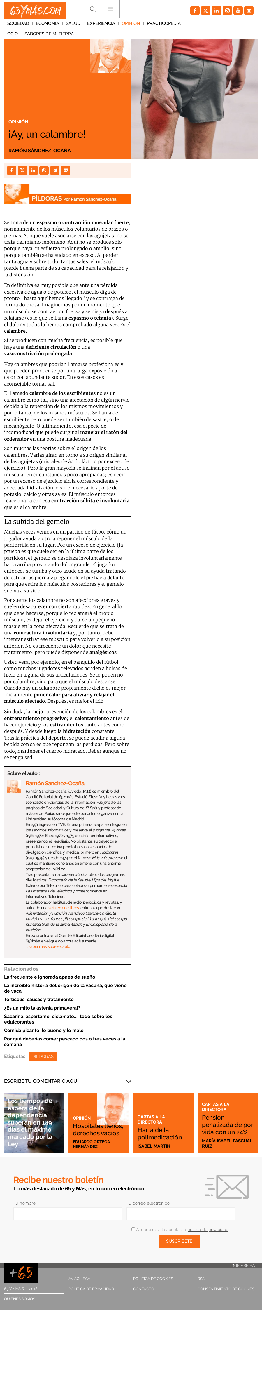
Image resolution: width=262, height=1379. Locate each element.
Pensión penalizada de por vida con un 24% (226, 1121)
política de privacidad (207, 1229)
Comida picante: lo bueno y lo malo (44, 1030)
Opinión (131, 26)
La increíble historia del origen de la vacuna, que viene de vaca (65, 988)
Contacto (143, 1289)
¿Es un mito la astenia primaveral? (42, 1008)
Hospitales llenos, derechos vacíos (91, 1121)
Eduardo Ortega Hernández (93, 1143)
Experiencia (101, 26)
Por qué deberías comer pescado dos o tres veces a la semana (64, 1041)
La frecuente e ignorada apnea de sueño (49, 977)
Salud (73, 26)
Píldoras (43, 1056)
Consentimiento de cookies (226, 1289)
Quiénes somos (19, 1299)
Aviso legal (80, 1279)
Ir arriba (243, 1265)
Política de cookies (153, 1279)
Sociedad (18, 26)
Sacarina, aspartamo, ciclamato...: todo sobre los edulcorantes (58, 1019)
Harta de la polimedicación (162, 1129)
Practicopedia (164, 26)
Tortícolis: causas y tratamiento (39, 999)
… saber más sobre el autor (48, 946)
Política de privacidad (91, 1289)
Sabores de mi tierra (229, 26)
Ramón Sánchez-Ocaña (44, 150)
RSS (201, 1279)
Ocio (192, 26)
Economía (47, 26)
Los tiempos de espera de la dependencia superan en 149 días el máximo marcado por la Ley (34, 1122)
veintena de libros (63, 907)
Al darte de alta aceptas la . (180, 1229)
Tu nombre (24, 1203)
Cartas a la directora (152, 1112)
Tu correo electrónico (148, 1203)
